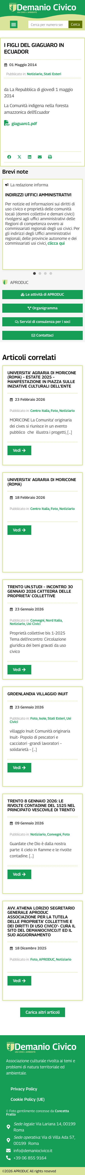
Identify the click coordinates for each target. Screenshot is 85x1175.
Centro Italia (39, 410)
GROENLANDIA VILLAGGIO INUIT (37, 693)
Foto (54, 410)
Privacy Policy (24, 1089)
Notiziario (34, 74)
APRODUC (47, 959)
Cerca (75, 24)
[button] (13, 24)
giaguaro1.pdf (24, 123)
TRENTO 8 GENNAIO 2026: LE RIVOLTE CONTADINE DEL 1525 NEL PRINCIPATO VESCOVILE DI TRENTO (41, 805)
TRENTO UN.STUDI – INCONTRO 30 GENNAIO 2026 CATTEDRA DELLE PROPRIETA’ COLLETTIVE (40, 591)
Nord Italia (54, 620)
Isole (42, 718)
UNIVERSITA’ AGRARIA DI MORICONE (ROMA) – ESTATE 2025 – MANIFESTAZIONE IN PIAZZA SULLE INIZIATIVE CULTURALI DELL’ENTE (41, 379)
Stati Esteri (52, 74)
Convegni (37, 620)
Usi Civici (34, 624)
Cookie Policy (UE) (28, 1099)
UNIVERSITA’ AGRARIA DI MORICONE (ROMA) (41, 482)
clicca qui (56, 243)
